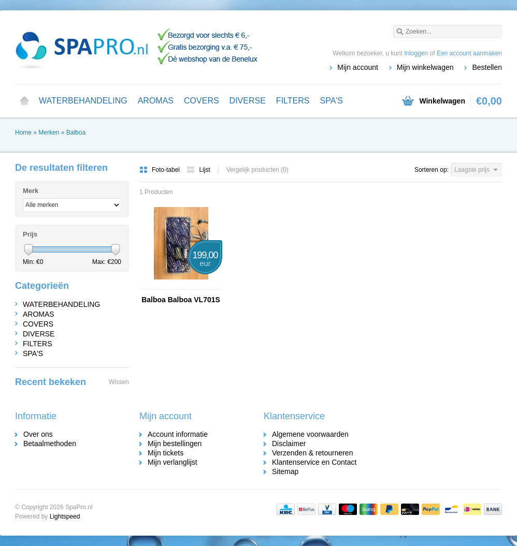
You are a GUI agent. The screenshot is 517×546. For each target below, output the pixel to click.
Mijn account (357, 67)
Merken (48, 132)
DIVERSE (247, 100)
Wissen (119, 382)
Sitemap (285, 471)
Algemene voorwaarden (310, 434)
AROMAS (156, 100)
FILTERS (293, 100)
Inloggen (416, 53)
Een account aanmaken (469, 53)
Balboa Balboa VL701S (180, 300)
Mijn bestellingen (175, 443)
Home (24, 101)
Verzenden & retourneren (312, 453)
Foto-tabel (160, 169)
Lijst (198, 169)
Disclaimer (289, 443)
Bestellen (487, 67)
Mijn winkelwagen (425, 67)
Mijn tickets (165, 453)
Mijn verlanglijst (172, 462)
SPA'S (331, 100)
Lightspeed (65, 516)
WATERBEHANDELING (83, 100)
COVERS (201, 100)
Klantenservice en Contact (314, 462)
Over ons (38, 434)
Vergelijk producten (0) (257, 169)
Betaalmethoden (49, 443)
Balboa (75, 132)
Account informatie (178, 434)
